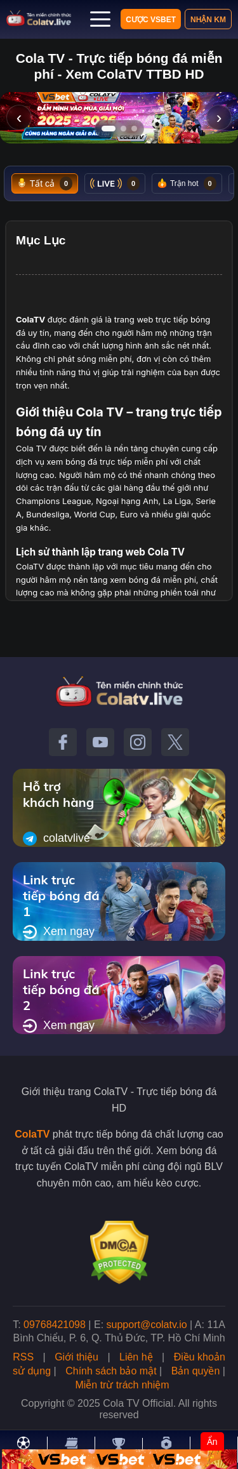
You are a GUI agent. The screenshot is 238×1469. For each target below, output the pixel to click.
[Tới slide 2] (123, 128)
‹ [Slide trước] (19, 117)
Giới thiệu (76, 1357)
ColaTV (32, 1134)
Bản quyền (195, 1371)
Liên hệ (136, 1357)
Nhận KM (208, 19)
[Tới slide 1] (109, 128)
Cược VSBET (151, 19)
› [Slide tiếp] (219, 117)
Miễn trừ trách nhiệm (122, 1384)
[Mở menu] (100, 19)
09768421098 (54, 1324)
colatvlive (56, 839)
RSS (23, 1357)
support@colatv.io (147, 1324)
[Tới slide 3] (134, 128)
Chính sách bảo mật (110, 1371)
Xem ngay (59, 932)
